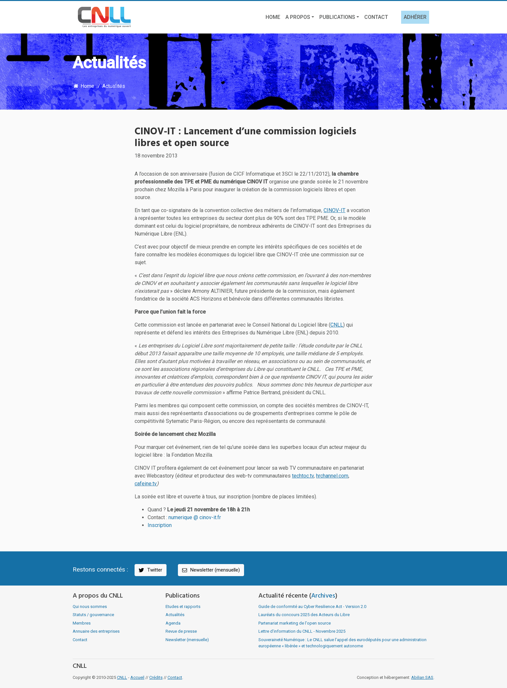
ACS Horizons (206, 299)
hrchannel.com (332, 476)
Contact (376, 17)
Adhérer (415, 17)
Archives (323, 596)
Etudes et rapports (183, 606)
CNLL (336, 325)
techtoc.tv (303, 476)
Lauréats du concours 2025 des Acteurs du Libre (304, 614)
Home (273, 17)
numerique (181, 517)
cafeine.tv (146, 483)
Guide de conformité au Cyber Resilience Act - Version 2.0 (312, 606)
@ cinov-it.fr (207, 517)
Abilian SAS (422, 677)
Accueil (137, 677)
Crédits (156, 677)
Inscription (160, 525)
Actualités (113, 86)
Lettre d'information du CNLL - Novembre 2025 (301, 631)
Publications (337, 17)
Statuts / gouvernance (93, 614)
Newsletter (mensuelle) (210, 570)
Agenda (173, 623)
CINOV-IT (334, 210)
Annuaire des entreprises (96, 631)
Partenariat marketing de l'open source (294, 623)
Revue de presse (181, 631)
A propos (297, 17)
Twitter (150, 570)
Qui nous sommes (90, 606)
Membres (82, 623)
